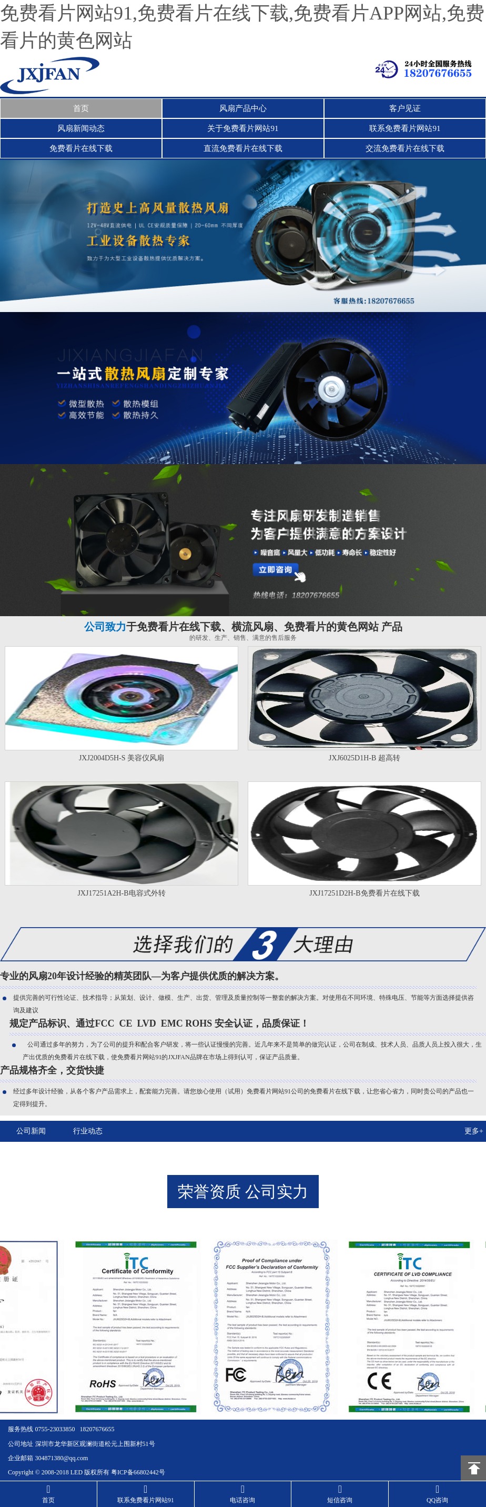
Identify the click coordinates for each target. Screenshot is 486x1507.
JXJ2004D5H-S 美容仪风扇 (121, 758)
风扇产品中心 (243, 108)
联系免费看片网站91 (404, 128)
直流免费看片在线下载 (243, 148)
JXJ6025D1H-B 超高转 (364, 758)
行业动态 (86, 1131)
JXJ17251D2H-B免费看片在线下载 (364, 893)
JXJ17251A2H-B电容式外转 (121, 893)
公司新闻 (30, 1131)
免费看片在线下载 (81, 148)
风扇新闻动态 (81, 128)
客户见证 (405, 108)
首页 (81, 108)
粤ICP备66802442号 (138, 1470)
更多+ (473, 1131)
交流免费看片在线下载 (405, 148)
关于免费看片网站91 (242, 128)
